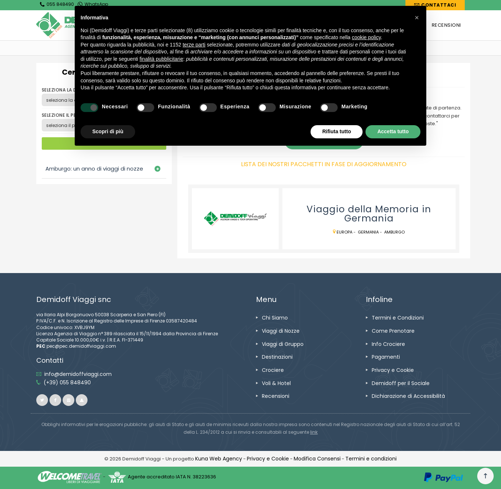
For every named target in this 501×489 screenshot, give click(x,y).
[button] (417, 17)
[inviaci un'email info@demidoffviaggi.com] (78, 374)
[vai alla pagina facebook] (55, 400)
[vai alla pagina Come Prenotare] (393, 331)
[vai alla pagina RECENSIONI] (446, 25)
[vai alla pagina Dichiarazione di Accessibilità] (408, 396)
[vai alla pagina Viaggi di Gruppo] (283, 344)
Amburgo (394, 232)
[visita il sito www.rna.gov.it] (314, 432)
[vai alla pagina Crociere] (273, 370)
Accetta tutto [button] (393, 131)
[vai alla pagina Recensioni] (275, 396)
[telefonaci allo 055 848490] (67, 382)
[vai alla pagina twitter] (42, 400)
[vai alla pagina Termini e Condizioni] (398, 317)
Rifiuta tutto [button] (336, 131)
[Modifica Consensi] (317, 458)
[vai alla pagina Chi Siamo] (275, 317)
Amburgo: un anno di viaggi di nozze (94, 168)
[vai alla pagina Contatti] (435, 5)
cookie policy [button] (366, 37)
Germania (368, 232)
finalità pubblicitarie (161, 59)
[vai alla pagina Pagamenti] (386, 357)
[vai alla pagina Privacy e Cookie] (393, 370)
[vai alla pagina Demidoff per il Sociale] (401, 383)
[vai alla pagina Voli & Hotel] (276, 383)
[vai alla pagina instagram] (68, 400)
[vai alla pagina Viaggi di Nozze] (281, 331)
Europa (344, 232)
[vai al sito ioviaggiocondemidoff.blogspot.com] (82, 400)
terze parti (194, 45)
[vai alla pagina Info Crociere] (388, 344)
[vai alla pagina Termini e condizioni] (371, 458)
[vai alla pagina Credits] (218, 458)
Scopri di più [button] (107, 131)
